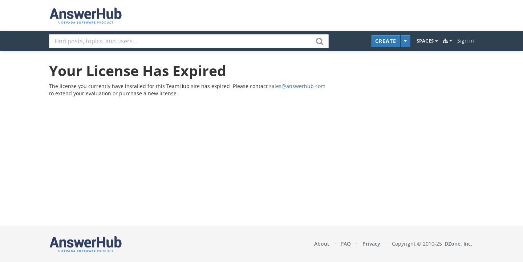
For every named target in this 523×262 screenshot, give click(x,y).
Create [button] (385, 40)
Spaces (427, 40)
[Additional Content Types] (405, 41)
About (321, 243)
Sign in (465, 40)
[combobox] (189, 41)
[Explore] (447, 40)
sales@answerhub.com (297, 86)
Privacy (371, 243)
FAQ (346, 243)
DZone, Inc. (458, 243)
